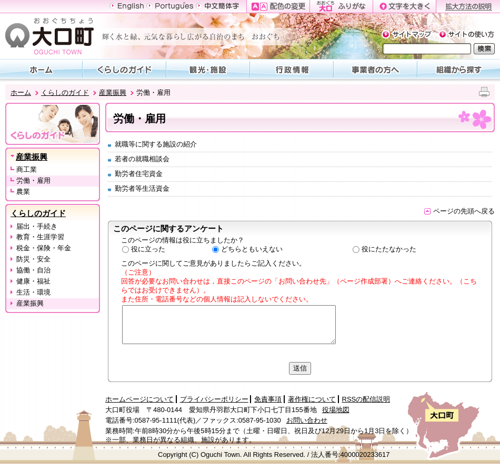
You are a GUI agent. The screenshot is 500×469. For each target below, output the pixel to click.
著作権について (312, 399)
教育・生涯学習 (40, 237)
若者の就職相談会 (142, 159)
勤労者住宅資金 (139, 174)
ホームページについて (139, 399)
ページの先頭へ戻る (459, 211)
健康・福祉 (33, 281)
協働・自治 (33, 270)
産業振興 (112, 92)
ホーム (21, 92)
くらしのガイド (65, 92)
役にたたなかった (389, 249)
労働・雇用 (33, 180)
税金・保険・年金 (43, 248)
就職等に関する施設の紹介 (156, 144)
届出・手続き (36, 226)
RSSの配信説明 (366, 399)
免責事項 (268, 399)
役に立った (148, 249)
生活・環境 (33, 292)
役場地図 (335, 410)
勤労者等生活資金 (142, 188)
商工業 (26, 169)
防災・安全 (33, 259)
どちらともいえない (252, 249)
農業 (23, 192)
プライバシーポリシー (214, 399)
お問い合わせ (306, 420)
